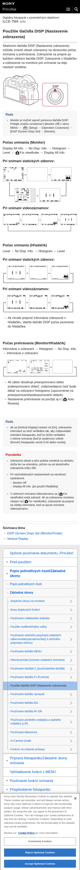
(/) (34, 533)
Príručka (9, 9)
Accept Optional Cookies (40, 865)
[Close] (75, 800)
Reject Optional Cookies (40, 854)
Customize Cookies (40, 843)
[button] (76, 9)
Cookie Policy (26, 835)
